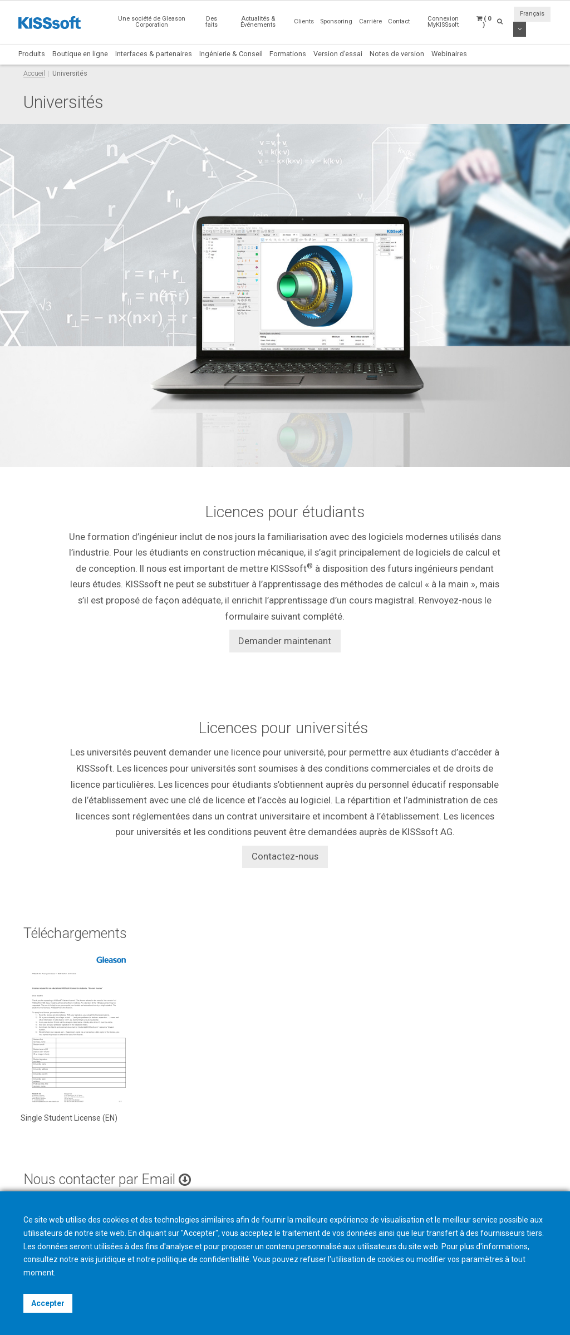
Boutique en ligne (80, 54)
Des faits (211, 21)
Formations (287, 54)
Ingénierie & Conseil (231, 54)
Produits (31, 54)
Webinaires (449, 54)
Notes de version (397, 54)
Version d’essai (337, 54)
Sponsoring (336, 21)
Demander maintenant (284, 640)
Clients (304, 21)
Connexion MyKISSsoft (443, 21)
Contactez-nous (285, 856)
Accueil (34, 73)
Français (532, 13)
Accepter (48, 1303)
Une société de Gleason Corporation (151, 21)
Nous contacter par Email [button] (107, 1179)
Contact (399, 21)
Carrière (370, 21)
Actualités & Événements (258, 21)
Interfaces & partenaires (153, 54)
